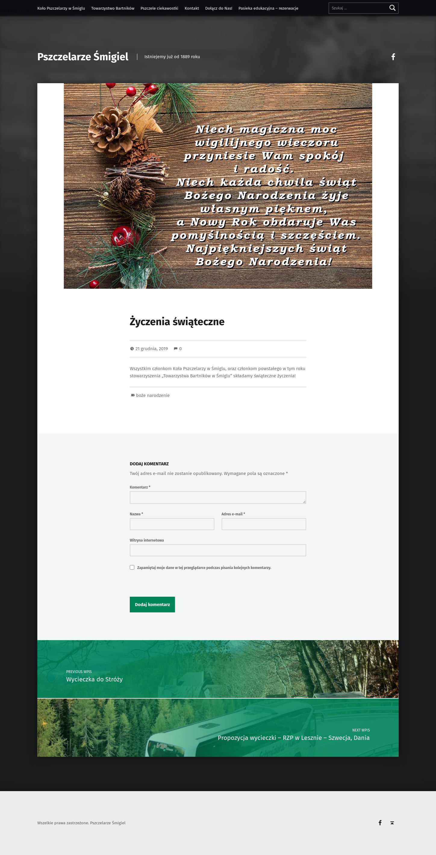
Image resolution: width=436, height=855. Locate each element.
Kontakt (192, 8)
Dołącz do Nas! (218, 8)
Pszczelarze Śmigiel (82, 57)
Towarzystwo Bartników (112, 8)
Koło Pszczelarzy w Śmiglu (61, 8)
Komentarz (140, 487)
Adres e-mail (233, 514)
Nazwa (136, 514)
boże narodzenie (153, 395)
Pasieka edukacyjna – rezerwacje (268, 8)
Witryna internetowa (147, 540)
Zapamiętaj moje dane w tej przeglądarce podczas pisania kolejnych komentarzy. (204, 568)
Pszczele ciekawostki (160, 8)
